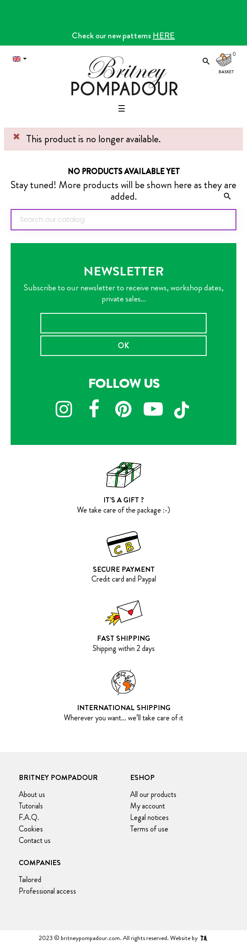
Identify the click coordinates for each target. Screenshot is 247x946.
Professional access (47, 891)
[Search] (123, 219)
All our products (153, 794)
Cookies (31, 828)
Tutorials (31, 805)
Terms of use (149, 828)
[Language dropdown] (22, 58)
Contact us (35, 840)
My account (147, 805)
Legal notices (149, 817)
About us (32, 794)
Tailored (30, 879)
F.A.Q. (29, 817)
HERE (164, 35)
